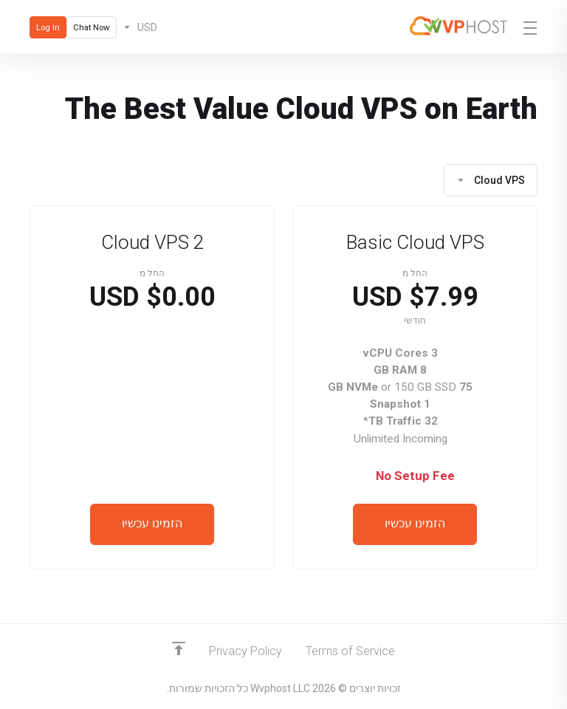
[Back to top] (176, 647)
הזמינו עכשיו (415, 524)
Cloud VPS (490, 180)
